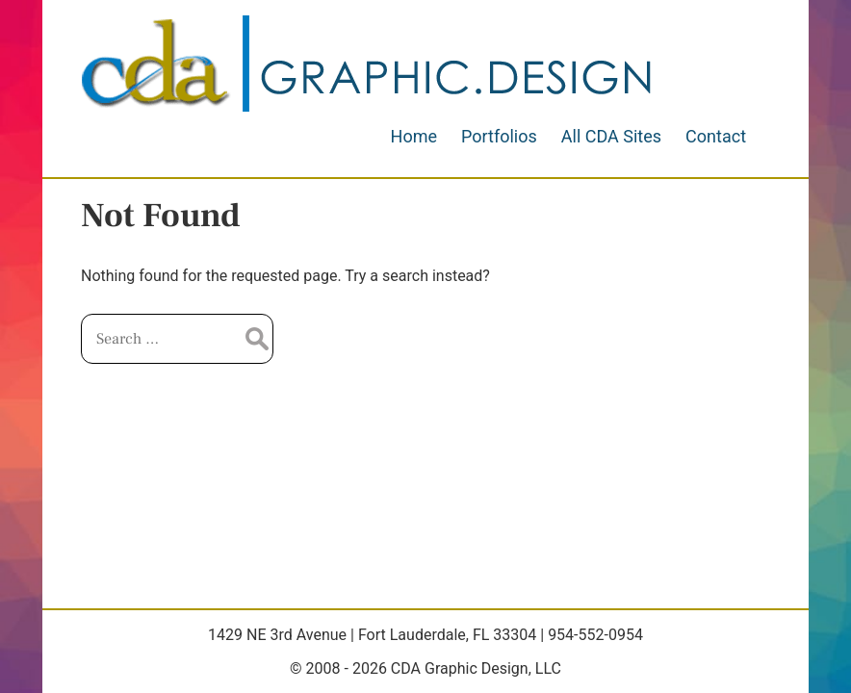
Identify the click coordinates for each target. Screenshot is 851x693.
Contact (715, 136)
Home (414, 136)
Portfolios (499, 136)
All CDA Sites (611, 136)
